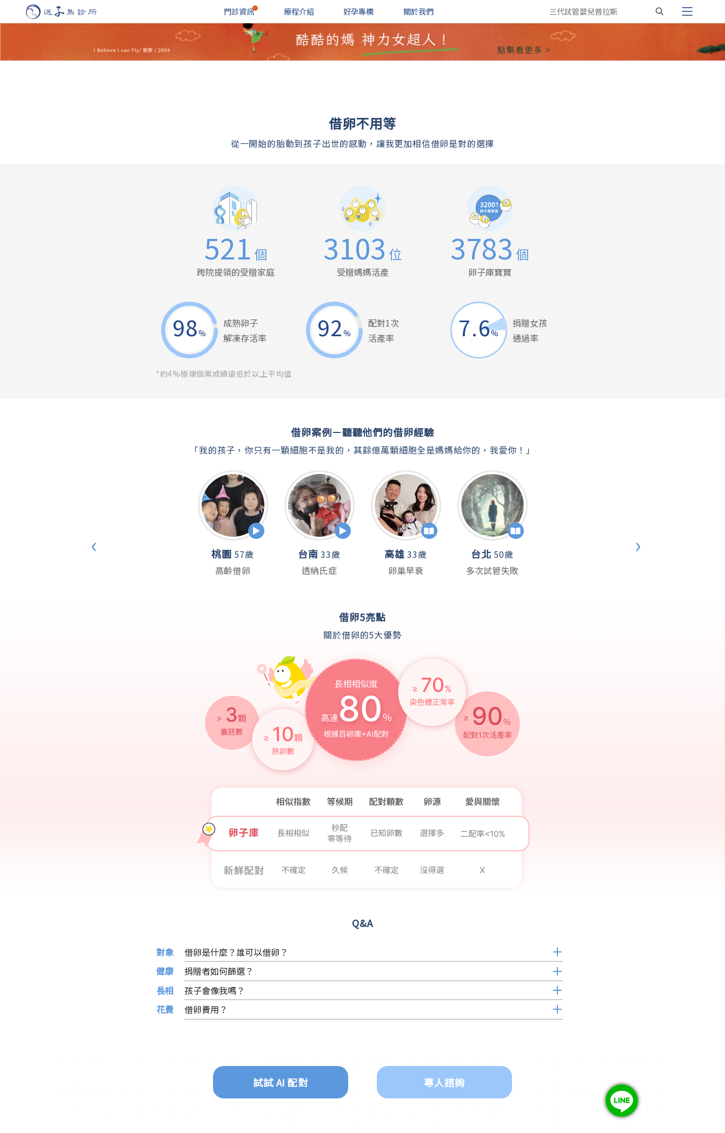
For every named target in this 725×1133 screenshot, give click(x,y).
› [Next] (638, 544)
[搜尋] (659, 11)
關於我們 (418, 11)
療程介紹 (299, 11)
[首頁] (71, 11)
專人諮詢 (444, 1082)
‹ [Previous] (94, 544)
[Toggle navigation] (687, 11)
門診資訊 (239, 11)
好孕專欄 (358, 11)
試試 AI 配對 (280, 1082)
